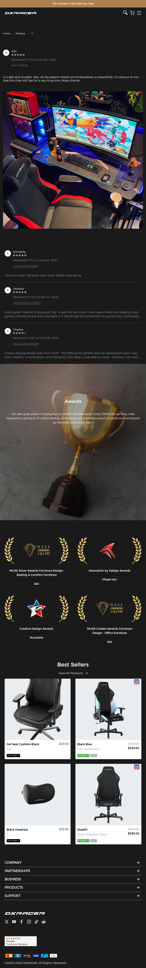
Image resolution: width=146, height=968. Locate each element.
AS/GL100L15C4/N (26, 344)
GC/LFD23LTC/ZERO (27, 303)
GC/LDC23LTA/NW (25, 266)
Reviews (20, 33)
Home (6, 33)
